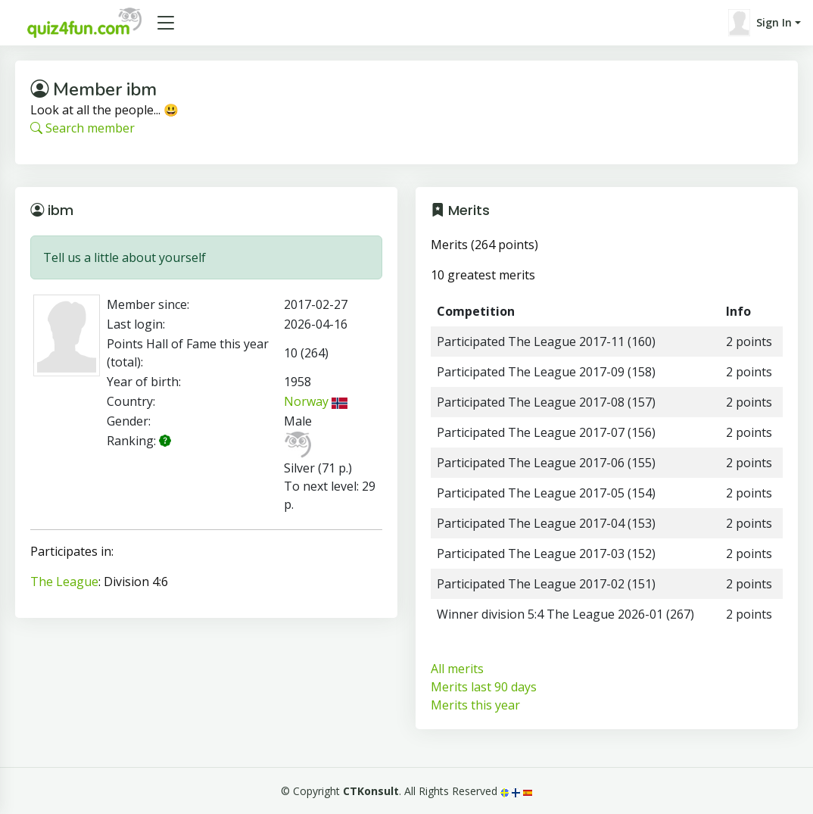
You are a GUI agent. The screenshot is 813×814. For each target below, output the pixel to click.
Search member (82, 128)
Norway (315, 401)
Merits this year (475, 705)
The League (64, 581)
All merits (457, 668)
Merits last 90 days (484, 686)
